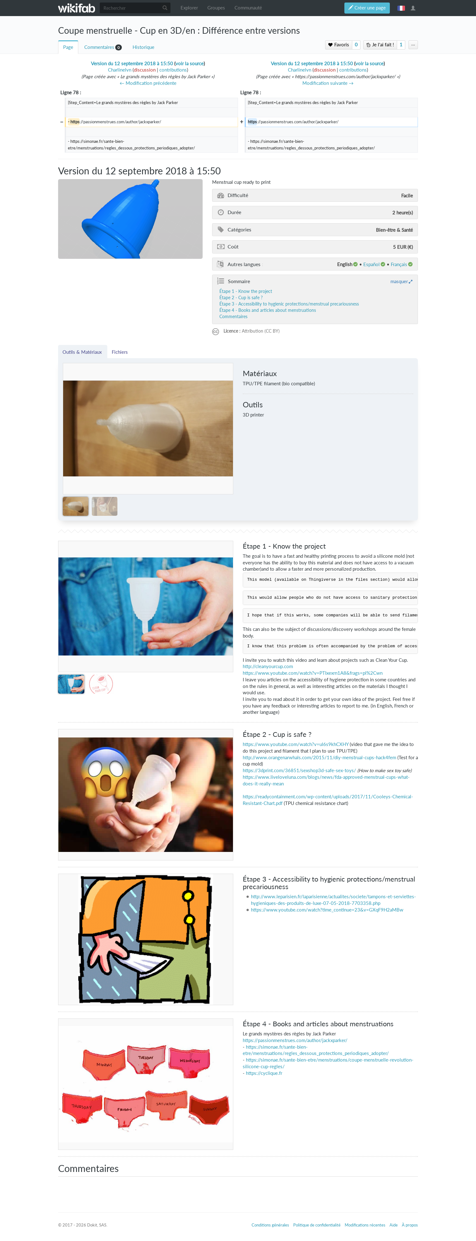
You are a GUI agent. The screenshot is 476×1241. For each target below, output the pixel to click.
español (371, 264)
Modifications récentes (365, 1224)
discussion (145, 70)
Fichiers (120, 352)
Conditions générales (270, 1224)
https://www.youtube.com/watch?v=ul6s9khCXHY (295, 744)
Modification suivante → (328, 83)
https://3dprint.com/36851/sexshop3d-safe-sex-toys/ (299, 770)
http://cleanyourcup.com (268, 666)
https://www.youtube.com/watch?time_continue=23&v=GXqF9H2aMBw (327, 909)
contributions (173, 70)
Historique (143, 47)
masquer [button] (399, 281)
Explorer (189, 7)
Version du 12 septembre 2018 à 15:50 (132, 63)
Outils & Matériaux (82, 352)
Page (68, 47)
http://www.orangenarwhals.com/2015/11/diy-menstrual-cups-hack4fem (319, 757)
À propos (410, 1224)
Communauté (248, 7)
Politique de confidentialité (317, 1224)
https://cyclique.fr (264, 1073)
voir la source (190, 63)
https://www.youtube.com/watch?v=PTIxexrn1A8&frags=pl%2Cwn (313, 673)
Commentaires (99, 47)
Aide (394, 1224)
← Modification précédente (148, 83)
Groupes (216, 7)
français (401, 8)
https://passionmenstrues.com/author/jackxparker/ (295, 1040)
